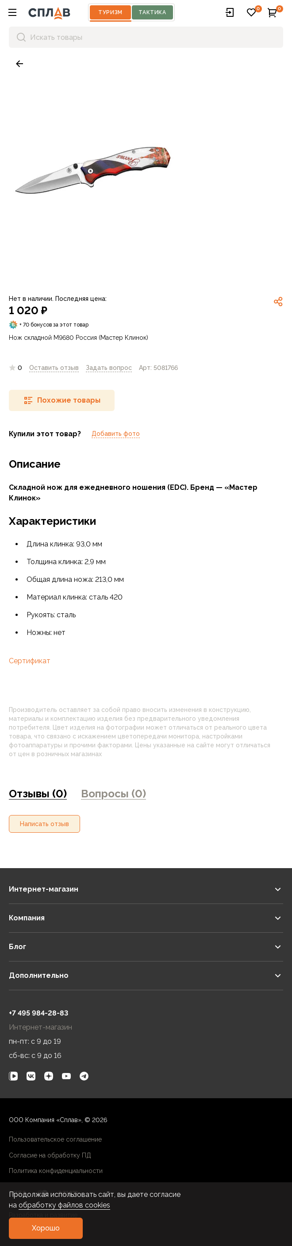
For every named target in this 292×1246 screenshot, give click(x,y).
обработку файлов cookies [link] (64, 1205)
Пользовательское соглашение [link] (55, 1139)
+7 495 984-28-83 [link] (38, 1013)
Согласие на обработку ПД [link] (50, 1155)
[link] (19, 63)
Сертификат (29, 661)
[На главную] (49, 12)
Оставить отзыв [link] (54, 367)
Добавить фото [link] (116, 433)
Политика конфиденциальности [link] (56, 1170)
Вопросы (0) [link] (113, 793)
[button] (12, 12)
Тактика (152, 12)
